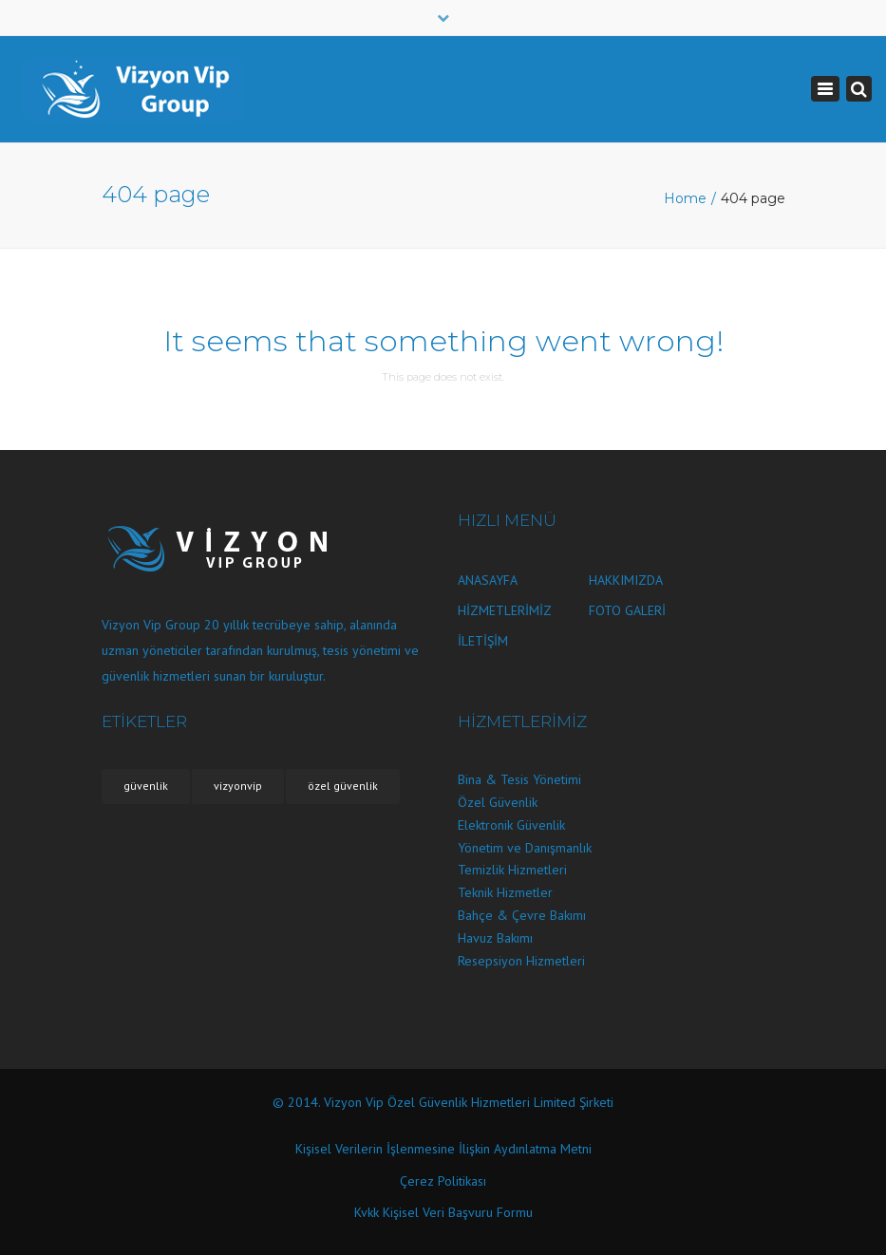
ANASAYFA (488, 580)
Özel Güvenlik (497, 802)
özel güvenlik (343, 785)
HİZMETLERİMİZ (505, 610)
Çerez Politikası (443, 1180)
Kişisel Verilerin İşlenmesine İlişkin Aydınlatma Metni (443, 1148)
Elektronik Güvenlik (511, 825)
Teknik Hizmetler (505, 892)
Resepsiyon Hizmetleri (521, 960)
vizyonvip (238, 785)
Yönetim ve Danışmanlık (525, 847)
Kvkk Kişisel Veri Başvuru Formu (443, 1212)
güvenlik (145, 785)
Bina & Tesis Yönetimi (519, 779)
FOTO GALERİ (627, 610)
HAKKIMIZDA (626, 580)
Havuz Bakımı (495, 937)
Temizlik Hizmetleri (512, 869)
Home (685, 198)
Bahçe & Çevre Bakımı (522, 915)
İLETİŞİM (483, 640)
